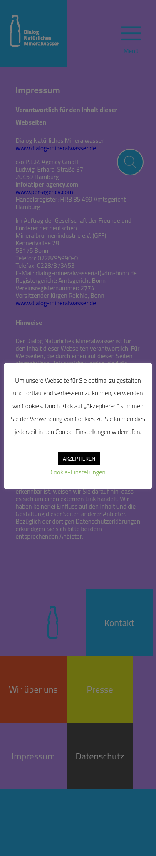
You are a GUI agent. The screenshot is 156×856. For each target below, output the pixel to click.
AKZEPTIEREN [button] (79, 459)
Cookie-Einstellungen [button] (77, 472)
